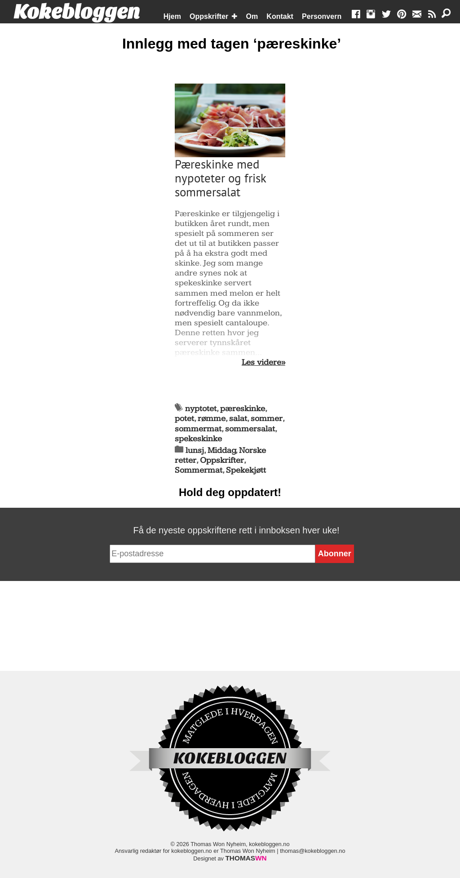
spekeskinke (198, 439)
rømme (212, 418)
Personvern (321, 16)
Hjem (172, 16)
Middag (222, 450)
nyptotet (201, 409)
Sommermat (198, 470)
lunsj (195, 450)
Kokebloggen (76, 12)
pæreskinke (242, 409)
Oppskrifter (209, 16)
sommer (267, 418)
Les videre (261, 363)
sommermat (198, 429)
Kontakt (279, 16)
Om (252, 16)
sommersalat (250, 429)
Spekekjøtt (246, 470)
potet (184, 418)
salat (238, 418)
